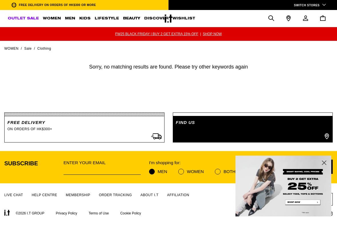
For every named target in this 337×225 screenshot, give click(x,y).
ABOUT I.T (149, 195)
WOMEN (52, 18)
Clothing (44, 49)
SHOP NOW (212, 34)
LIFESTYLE (107, 18)
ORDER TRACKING (115, 195)
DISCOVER (156, 18)
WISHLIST (184, 18)
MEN (70, 18)
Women (11, 49)
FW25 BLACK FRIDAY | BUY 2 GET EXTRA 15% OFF (156, 34)
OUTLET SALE (23, 18)
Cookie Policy (130, 213)
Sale (28, 49)
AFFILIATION (178, 195)
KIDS (85, 18)
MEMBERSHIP (78, 195)
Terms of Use (99, 213)
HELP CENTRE (44, 195)
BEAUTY (131, 18)
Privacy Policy (66, 213)
